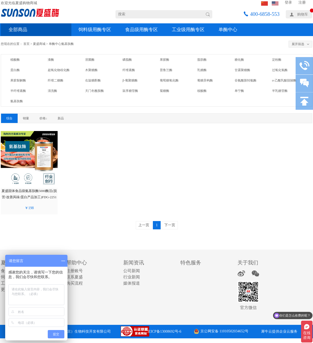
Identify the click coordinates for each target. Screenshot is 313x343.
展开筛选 (298, 44)
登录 (288, 2)
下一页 (169, 225)
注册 (302, 2)
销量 (26, 118)
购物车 (302, 14)
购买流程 (74, 283)
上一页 (143, 225)
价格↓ (43, 118)
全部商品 (18, 29)
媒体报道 (131, 283)
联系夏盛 (74, 277)
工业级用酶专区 (188, 29)
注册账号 (74, 271)
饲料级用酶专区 (94, 29)
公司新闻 (131, 271)
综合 (9, 118)
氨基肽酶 (67, 44)
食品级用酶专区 (141, 29)
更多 (5, 289)
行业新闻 (131, 277)
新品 (61, 118)
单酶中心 (228, 29)
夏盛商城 (39, 44)
